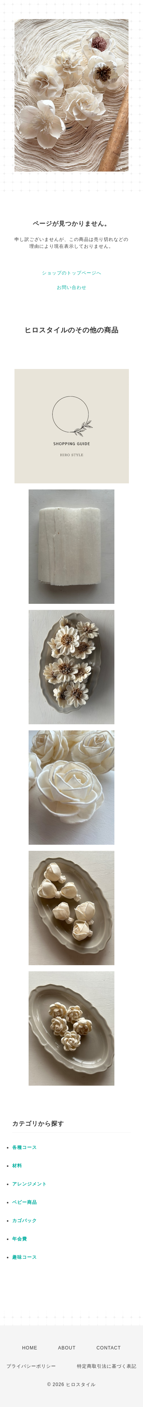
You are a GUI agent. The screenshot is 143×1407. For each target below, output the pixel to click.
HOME (29, 1348)
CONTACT (108, 1348)
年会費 (19, 1239)
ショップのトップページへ (71, 273)
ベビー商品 (24, 1202)
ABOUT (67, 1348)
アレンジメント (29, 1184)
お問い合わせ (72, 287)
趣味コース (24, 1257)
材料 (17, 1165)
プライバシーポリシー (31, 1366)
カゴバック (24, 1220)
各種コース (24, 1147)
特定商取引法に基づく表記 (107, 1366)
